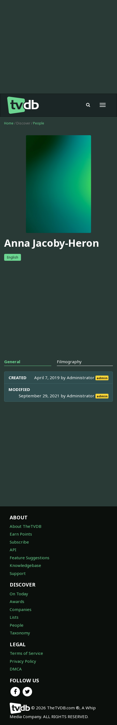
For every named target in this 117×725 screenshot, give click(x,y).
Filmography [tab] (69, 361)
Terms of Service (26, 653)
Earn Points (21, 534)
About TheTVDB (25, 526)
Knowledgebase (25, 565)
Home (9, 123)
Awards (17, 601)
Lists (14, 617)
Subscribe (19, 542)
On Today (19, 593)
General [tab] (12, 361)
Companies (20, 609)
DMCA (16, 669)
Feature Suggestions (29, 557)
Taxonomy (20, 633)
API (13, 549)
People (38, 123)
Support (18, 573)
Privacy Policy (23, 661)
